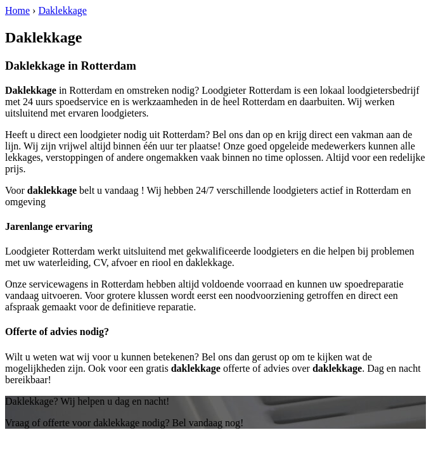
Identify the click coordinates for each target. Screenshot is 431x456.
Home (17, 10)
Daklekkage (62, 10)
